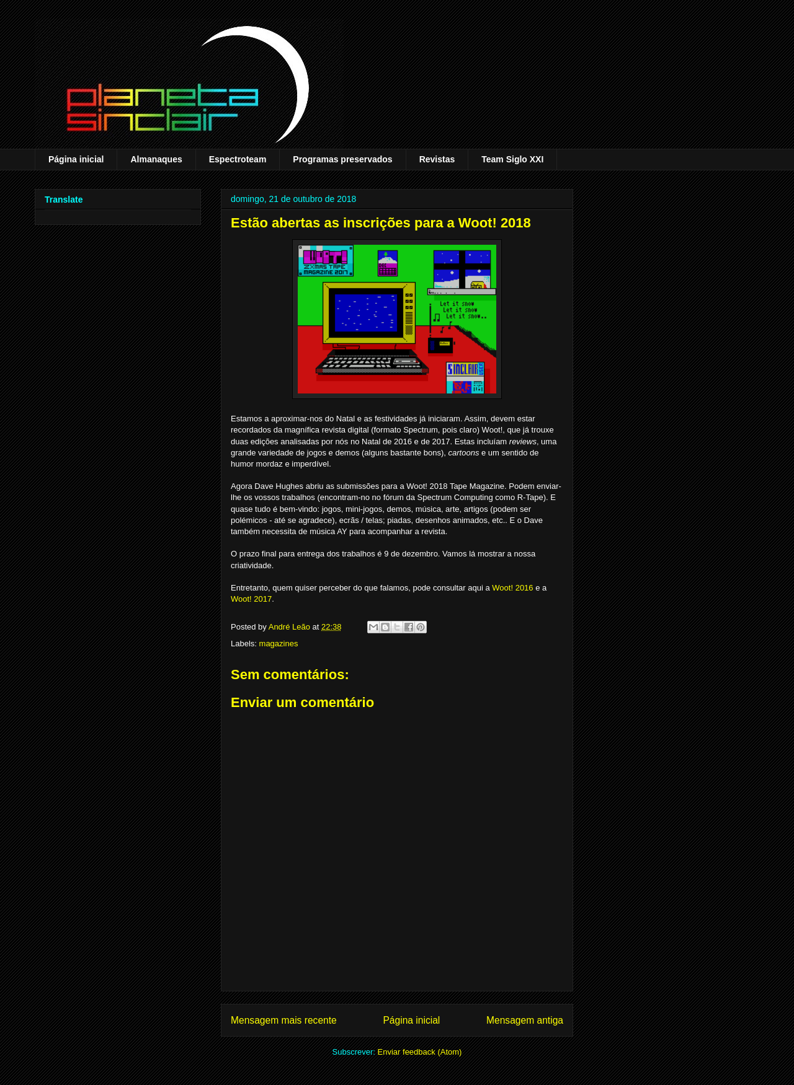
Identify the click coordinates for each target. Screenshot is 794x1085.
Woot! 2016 (512, 587)
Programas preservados (342, 159)
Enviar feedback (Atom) (420, 1051)
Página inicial (76, 159)
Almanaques (156, 159)
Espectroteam (238, 159)
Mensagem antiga (524, 1020)
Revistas (437, 159)
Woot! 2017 (251, 599)
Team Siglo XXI (512, 159)
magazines (278, 643)
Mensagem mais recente (284, 1020)
